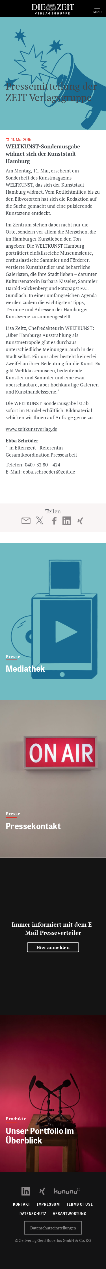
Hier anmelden (53, 947)
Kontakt (21, 1204)
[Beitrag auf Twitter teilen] (39, 520)
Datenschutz (33, 1214)
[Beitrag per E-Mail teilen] (26, 520)
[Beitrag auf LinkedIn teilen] (67, 520)
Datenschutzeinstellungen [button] (53, 1228)
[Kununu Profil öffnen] (69, 1191)
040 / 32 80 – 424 (42, 464)
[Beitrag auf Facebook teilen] (54, 521)
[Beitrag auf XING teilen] (80, 520)
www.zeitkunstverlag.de (31, 429)
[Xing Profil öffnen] (45, 1191)
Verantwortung (69, 1214)
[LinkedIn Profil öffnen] (29, 1191)
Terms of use (79, 1204)
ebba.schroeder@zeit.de (49, 471)
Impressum (48, 1204)
